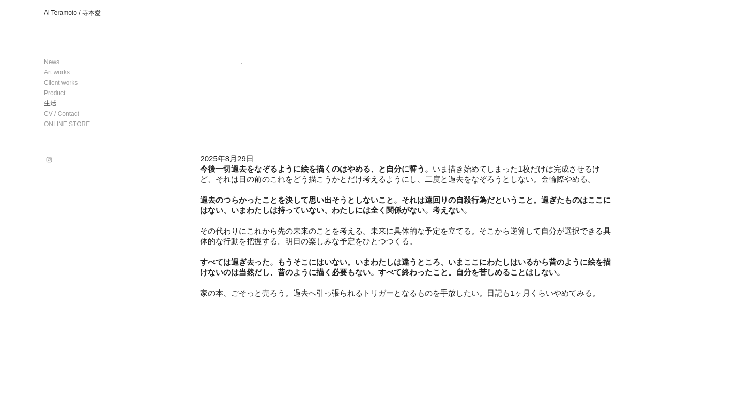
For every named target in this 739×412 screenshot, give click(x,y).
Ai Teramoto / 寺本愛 (72, 13)
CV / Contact (61, 113)
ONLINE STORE (67, 124)
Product (54, 93)
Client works (61, 82)
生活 (50, 103)
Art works (57, 72)
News (51, 62)
